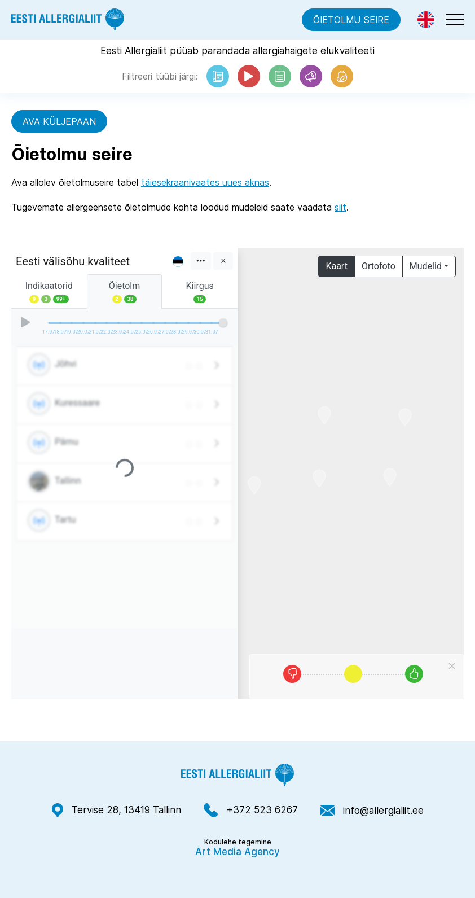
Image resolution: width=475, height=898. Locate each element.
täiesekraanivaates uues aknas (205, 182)
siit (340, 207)
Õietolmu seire (351, 19)
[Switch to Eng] (425, 19)
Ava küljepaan (59, 121)
